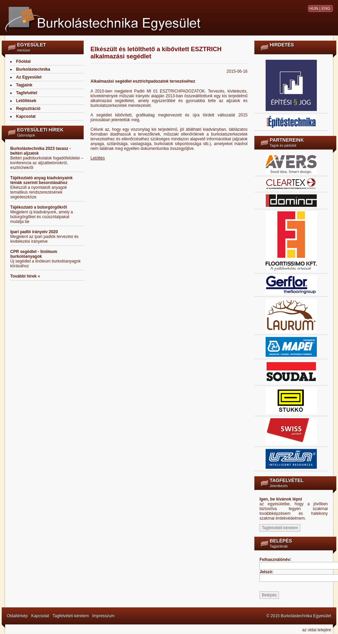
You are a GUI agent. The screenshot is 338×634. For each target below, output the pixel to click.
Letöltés (97, 158)
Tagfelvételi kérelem (71, 616)
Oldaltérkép (17, 616)
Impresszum (103, 616)
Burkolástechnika (33, 69)
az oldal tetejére (316, 630)
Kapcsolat (26, 116)
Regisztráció (28, 108)
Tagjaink (24, 85)
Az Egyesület (29, 77)
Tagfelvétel (26, 92)
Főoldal (23, 61)
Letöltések (26, 100)
